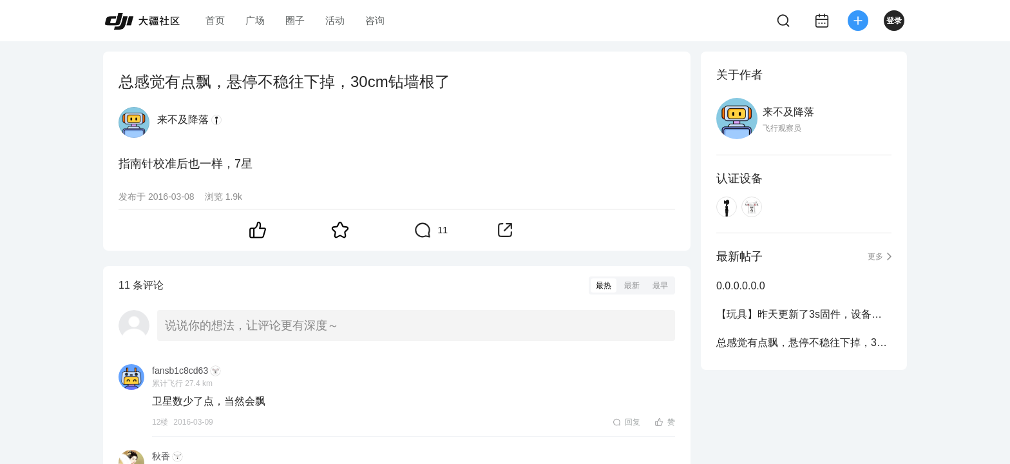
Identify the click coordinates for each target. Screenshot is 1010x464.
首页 (215, 20)
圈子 (295, 20)
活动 (335, 20)
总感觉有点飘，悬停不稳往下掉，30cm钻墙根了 (803, 342)
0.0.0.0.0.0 (740, 285)
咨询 (375, 20)
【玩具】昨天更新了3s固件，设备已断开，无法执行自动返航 (803, 314)
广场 (255, 20)
